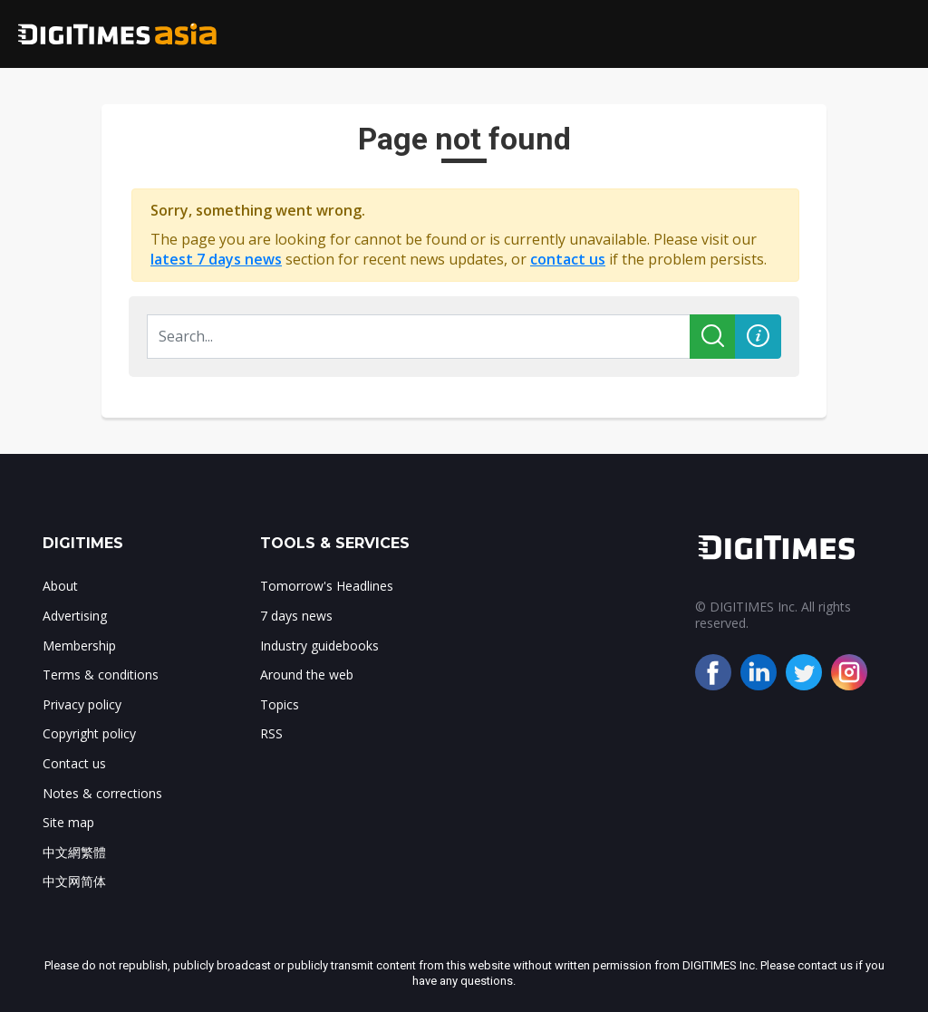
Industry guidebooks (319, 645)
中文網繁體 (74, 852)
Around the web (306, 674)
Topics (279, 704)
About (60, 585)
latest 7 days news (216, 259)
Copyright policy (89, 733)
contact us (567, 259)
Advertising (75, 615)
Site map (68, 822)
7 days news (296, 615)
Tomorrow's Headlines (326, 585)
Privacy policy (82, 704)
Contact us (74, 763)
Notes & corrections (102, 793)
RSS (271, 733)
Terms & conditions (101, 674)
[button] (758, 336)
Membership (79, 645)
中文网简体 (74, 881)
